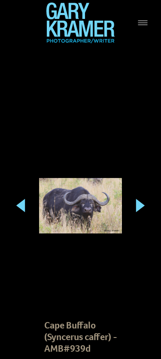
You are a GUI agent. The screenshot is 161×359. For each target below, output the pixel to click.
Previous (21, 195)
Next (140, 195)
